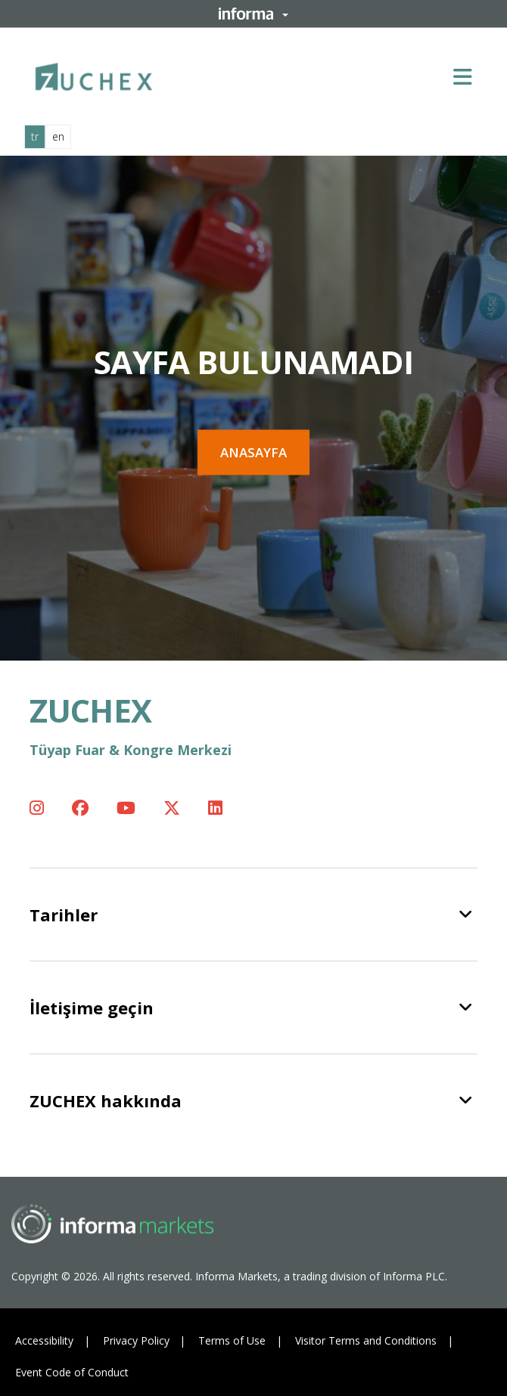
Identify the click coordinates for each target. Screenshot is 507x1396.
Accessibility (44, 1340)
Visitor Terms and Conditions (366, 1340)
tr (35, 136)
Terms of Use (232, 1340)
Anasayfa (253, 452)
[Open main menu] (468, 76)
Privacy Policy (136, 1340)
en (58, 136)
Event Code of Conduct (72, 1372)
